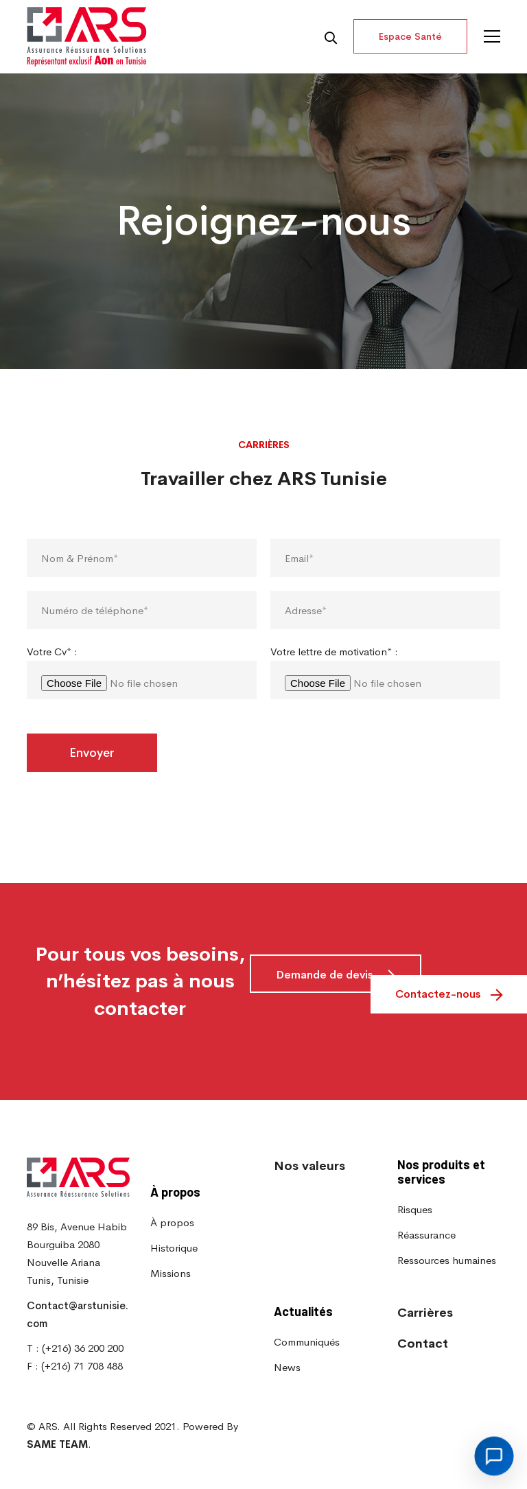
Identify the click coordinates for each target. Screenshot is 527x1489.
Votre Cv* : (52, 687)
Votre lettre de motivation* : (334, 687)
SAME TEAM (57, 1444)
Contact (422, 1343)
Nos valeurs (309, 1165)
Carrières (425, 1312)
